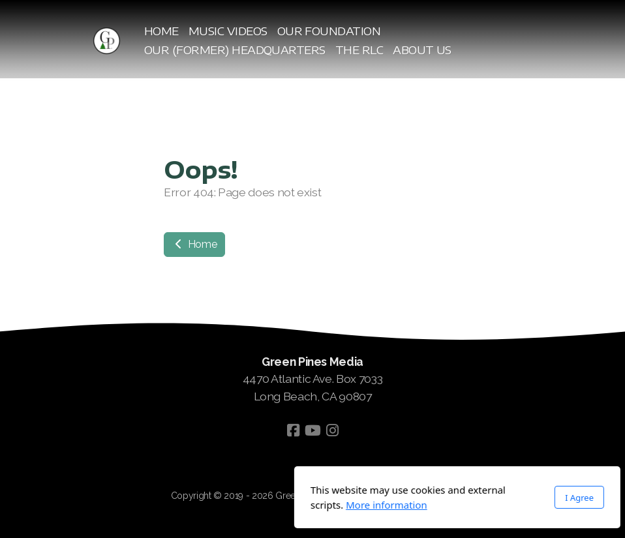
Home (194, 244)
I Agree (434, 497)
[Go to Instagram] (332, 430)
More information (241, 504)
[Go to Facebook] (293, 430)
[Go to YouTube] (312, 430)
